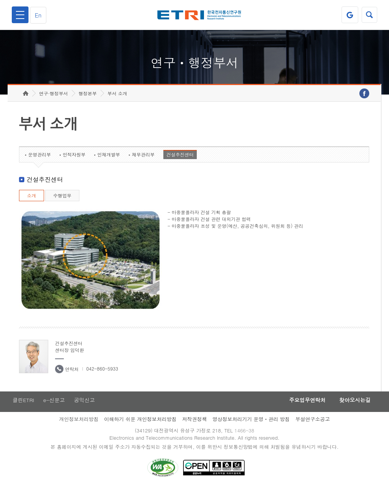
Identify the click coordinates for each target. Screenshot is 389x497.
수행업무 (62, 203)
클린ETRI (23, 408)
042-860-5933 (102, 376)
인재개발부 (108, 162)
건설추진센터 (180, 162)
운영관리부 (39, 162)
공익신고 (85, 408)
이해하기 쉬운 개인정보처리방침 (140, 427)
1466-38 (245, 438)
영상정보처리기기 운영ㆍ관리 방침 (251, 427)
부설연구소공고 (313, 427)
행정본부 (88, 101)
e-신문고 (54, 408)
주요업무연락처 (303, 408)
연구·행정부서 (53, 101)
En (39, 15)
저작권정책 (194, 427)
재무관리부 (143, 162)
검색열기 (369, 14)
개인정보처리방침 (78, 427)
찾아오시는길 (353, 408)
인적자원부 (74, 162)
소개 (31, 203)
